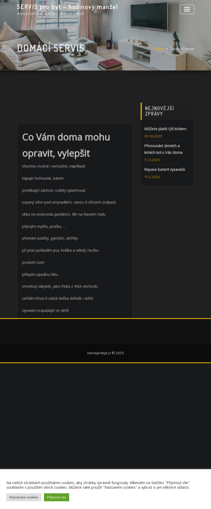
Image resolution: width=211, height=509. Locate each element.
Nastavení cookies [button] (24, 497)
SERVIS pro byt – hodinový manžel (66, 6)
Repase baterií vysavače (164, 194)
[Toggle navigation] (187, 8)
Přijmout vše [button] (56, 497)
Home (159, 53)
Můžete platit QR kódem (164, 154)
